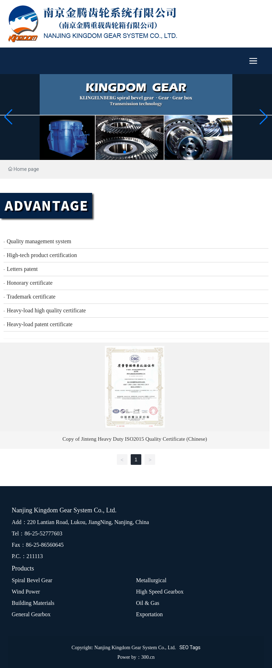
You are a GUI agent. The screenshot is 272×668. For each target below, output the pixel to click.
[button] (124, 152)
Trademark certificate (31, 297)
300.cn (148, 657)
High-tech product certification (42, 255)
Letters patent (22, 269)
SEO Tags (189, 647)
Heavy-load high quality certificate (46, 310)
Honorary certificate (29, 283)
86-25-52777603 (43, 533)
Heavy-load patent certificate (40, 324)
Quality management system (39, 241)
